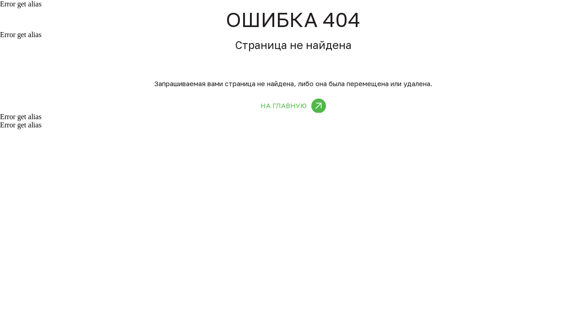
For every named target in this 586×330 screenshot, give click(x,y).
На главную (283, 105)
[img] (318, 106)
